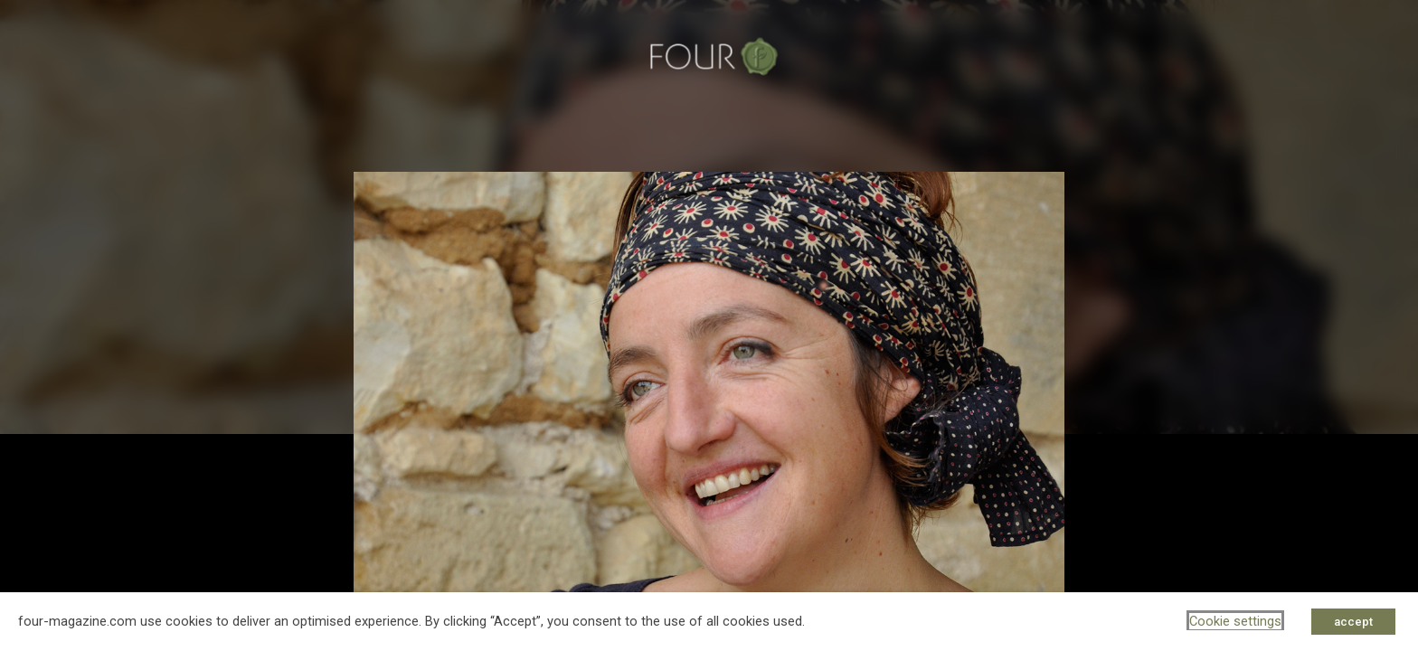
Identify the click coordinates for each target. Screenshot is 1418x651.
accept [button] (1353, 621)
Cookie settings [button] (1235, 621)
